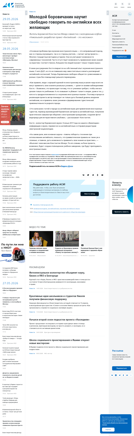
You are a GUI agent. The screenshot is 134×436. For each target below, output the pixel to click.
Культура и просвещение (52, 332)
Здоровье (92, 255)
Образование (34, 42)
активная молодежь (40, 208)
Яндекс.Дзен (67, 166)
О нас (114, 30)
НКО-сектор (48, 353)
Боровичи (36, 205)
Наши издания (117, 47)
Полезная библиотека (120, 44)
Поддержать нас (118, 50)
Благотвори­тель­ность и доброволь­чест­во (76, 255)
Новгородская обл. (46, 205)
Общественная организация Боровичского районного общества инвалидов (59, 212)
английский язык (53, 208)
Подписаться (121, 57)
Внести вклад (89, 194)
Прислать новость (118, 42)
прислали (55, 154)
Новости (32, 12)
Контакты (115, 33)
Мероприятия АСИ (118, 39)
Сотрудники (116, 36)
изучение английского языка (70, 208)
